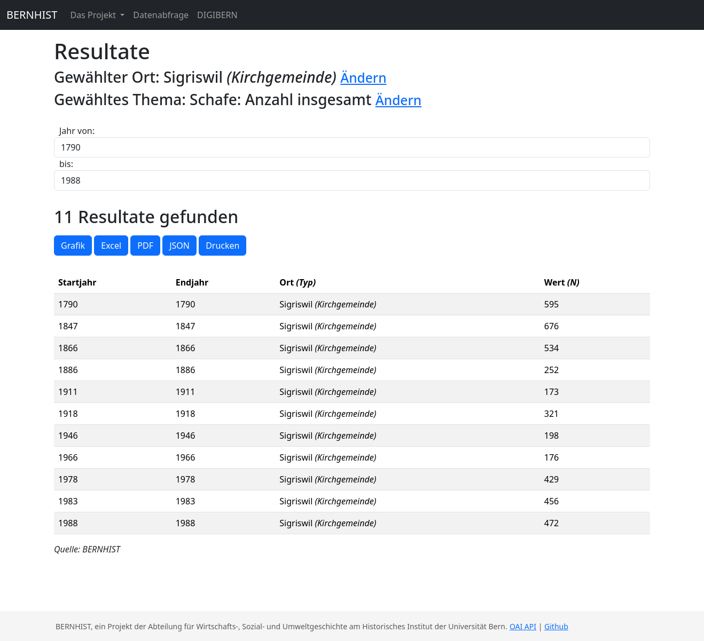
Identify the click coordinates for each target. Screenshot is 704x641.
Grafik (73, 245)
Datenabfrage (161, 15)
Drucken (222, 245)
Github (556, 626)
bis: (66, 164)
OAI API (523, 626)
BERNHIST (31, 14)
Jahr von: (77, 131)
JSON (179, 245)
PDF (145, 245)
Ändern (363, 77)
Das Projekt (94, 15)
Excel (111, 245)
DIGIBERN (217, 15)
